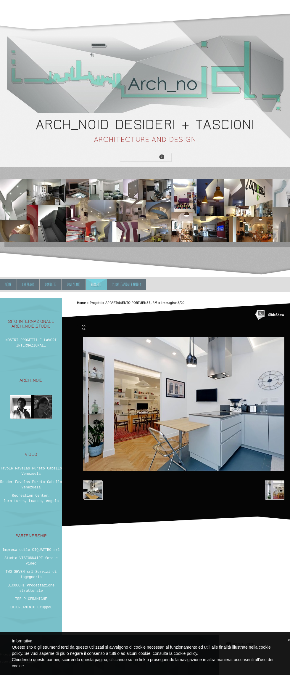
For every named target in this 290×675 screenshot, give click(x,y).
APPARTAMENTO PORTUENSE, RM (131, 303)
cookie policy (185, 653)
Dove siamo (73, 284)
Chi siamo (28, 284)
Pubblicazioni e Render (126, 284)
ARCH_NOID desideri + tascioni (145, 124)
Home (8, 284)
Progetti (96, 284)
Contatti (50, 284)
